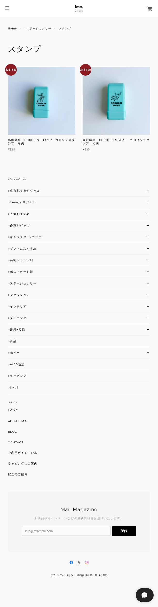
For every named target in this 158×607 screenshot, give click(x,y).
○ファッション (19, 295)
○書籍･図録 (16, 329)
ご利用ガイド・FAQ (23, 453)
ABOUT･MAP (18, 421)
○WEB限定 (16, 364)
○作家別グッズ (19, 225)
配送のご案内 (18, 474)
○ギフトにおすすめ (22, 248)
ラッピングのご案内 (23, 463)
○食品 (12, 341)
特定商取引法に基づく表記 (92, 575)
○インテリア (17, 306)
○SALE (13, 387)
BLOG (12, 431)
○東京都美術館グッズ (24, 191)
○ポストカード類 (20, 271)
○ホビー (14, 352)
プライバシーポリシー (63, 575)
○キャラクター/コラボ (25, 237)
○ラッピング (17, 376)
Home (12, 28)
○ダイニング (17, 318)
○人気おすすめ (19, 214)
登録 (124, 531)
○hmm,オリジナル (22, 202)
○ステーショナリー (38, 28)
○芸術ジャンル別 (20, 260)
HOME (13, 410)
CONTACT (16, 442)
